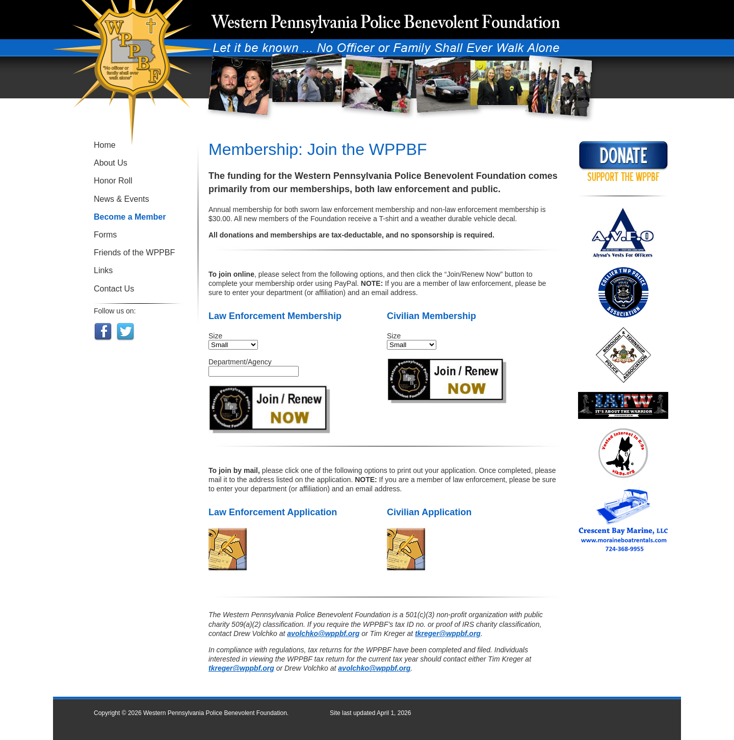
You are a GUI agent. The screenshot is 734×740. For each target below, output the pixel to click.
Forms (105, 234)
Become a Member (130, 217)
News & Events (121, 199)
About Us (110, 162)
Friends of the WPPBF (134, 252)
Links (103, 270)
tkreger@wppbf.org (448, 633)
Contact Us (114, 288)
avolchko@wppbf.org (323, 633)
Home (105, 145)
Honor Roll (113, 180)
